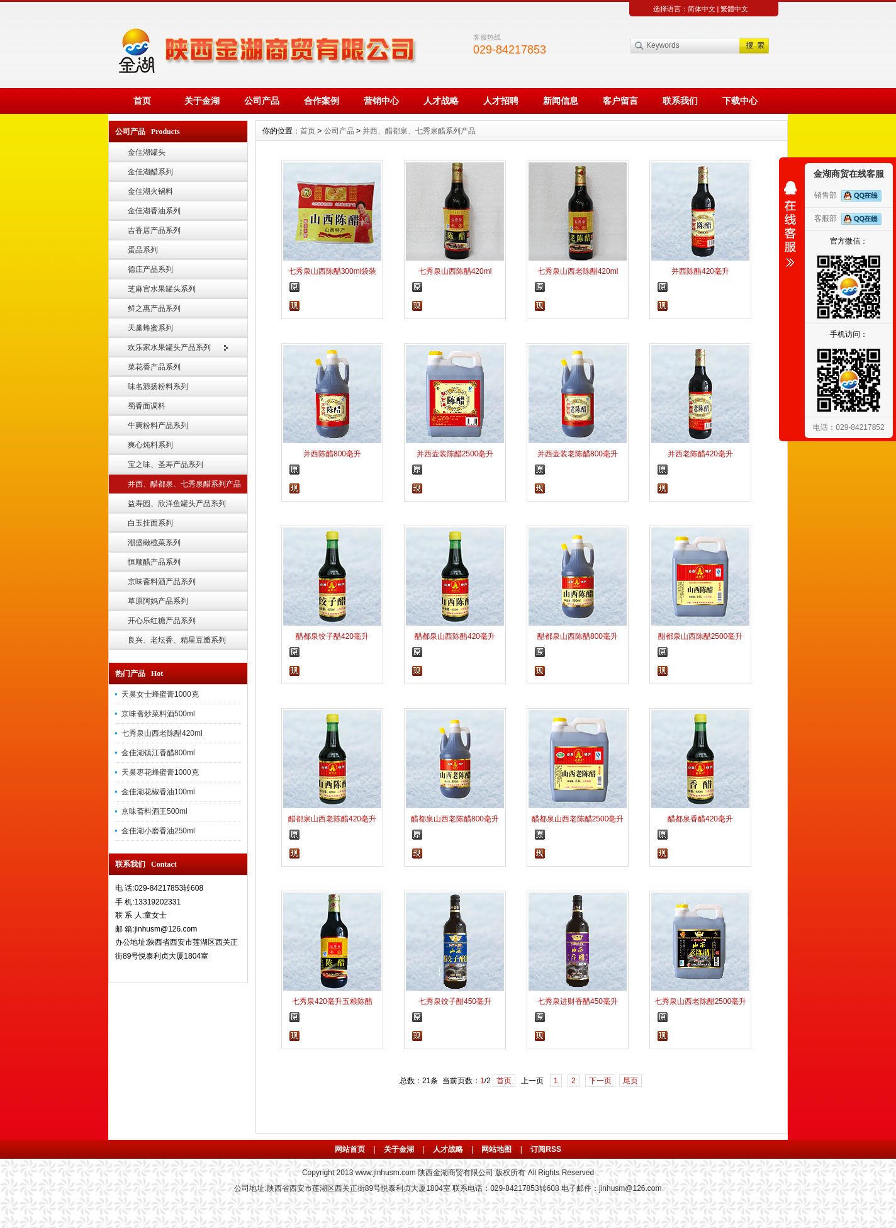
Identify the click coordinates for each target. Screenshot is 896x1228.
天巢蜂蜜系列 (150, 328)
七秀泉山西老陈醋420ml (162, 733)
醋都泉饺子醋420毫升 (332, 636)
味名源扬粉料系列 (158, 386)
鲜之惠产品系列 (154, 308)
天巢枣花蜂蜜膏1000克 (160, 772)
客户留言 (620, 101)
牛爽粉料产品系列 (158, 425)
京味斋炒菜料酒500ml (158, 713)
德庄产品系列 (150, 269)
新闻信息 (560, 101)
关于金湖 (202, 101)
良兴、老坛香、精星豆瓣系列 (177, 640)
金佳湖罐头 (146, 152)
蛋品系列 (143, 249)
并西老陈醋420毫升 (700, 453)
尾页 (630, 1080)
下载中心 (740, 101)
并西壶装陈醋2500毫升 (455, 453)
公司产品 (261, 101)
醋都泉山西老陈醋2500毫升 (578, 818)
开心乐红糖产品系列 (162, 620)
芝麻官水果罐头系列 (162, 288)
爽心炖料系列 (150, 445)
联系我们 (680, 101)
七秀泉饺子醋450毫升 (454, 1001)
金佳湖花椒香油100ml (158, 791)
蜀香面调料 (146, 406)
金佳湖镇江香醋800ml (158, 752)
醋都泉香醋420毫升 (700, 818)
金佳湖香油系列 (154, 210)
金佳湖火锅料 (150, 191)
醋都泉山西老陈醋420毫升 (332, 818)
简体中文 (701, 9)
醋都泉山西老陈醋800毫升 (455, 818)
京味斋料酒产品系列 (162, 581)
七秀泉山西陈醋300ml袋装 (332, 271)
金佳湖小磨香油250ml (158, 830)
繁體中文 (734, 9)
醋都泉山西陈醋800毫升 (577, 636)
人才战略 (441, 101)
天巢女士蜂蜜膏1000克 (160, 694)
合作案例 (321, 101)
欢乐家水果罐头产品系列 (169, 347)
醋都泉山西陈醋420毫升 (455, 636)
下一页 (600, 1080)
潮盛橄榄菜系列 (154, 542)
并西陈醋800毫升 (332, 453)
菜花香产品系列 (154, 367)
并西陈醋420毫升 (700, 271)
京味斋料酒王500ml (154, 811)
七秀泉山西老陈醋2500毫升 (700, 1001)
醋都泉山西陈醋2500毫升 (700, 636)
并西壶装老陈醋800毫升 (577, 453)
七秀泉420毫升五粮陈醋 (332, 1001)
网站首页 (350, 1149)
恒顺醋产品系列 (154, 562)
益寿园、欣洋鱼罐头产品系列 (177, 503)
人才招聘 (500, 101)
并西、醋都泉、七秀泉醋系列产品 (184, 484)
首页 (142, 101)
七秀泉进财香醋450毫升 (577, 1001)
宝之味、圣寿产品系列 (165, 464)
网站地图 (496, 1149)
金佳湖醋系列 (150, 171)
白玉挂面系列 (150, 523)
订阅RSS (545, 1149)
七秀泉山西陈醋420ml (455, 271)
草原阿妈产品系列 (158, 601)
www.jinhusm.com (386, 1172)
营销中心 (381, 101)
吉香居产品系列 (154, 230)
